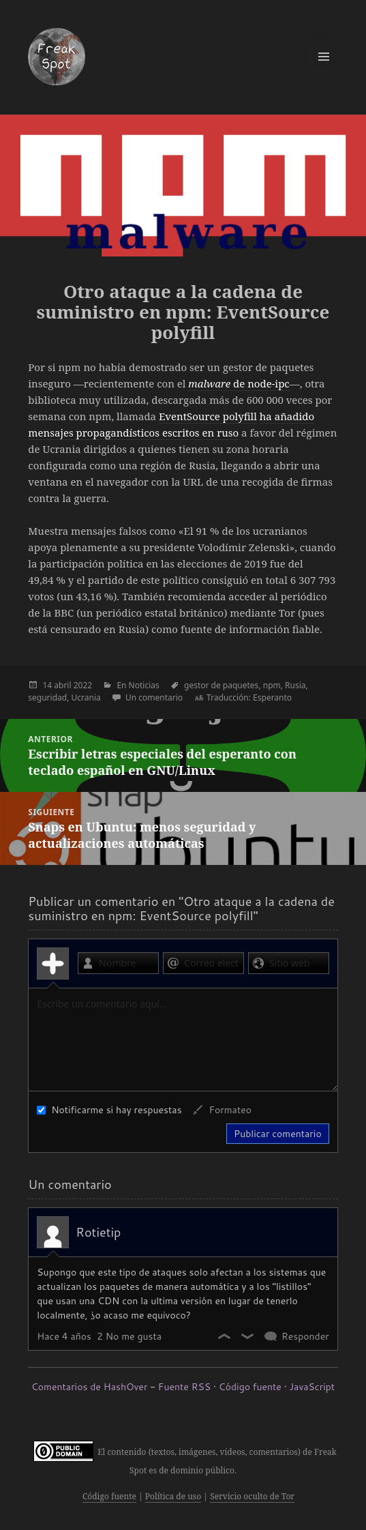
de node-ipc (238, 383)
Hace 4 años (64, 1336)
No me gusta (248, 1336)
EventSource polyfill (208, 416)
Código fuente (250, 1387)
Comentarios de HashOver (89, 1387)
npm (272, 685)
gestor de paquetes (221, 685)
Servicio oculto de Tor (252, 1496)
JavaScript (312, 1387)
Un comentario (154, 697)
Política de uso (173, 1496)
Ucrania (86, 697)
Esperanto (272, 697)
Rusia (295, 685)
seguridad (47, 697)
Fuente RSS (184, 1387)
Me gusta (225, 1336)
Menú (323, 56)
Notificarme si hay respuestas (109, 1109)
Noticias (144, 685)
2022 (83, 685)
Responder (305, 1336)
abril (62, 685)
